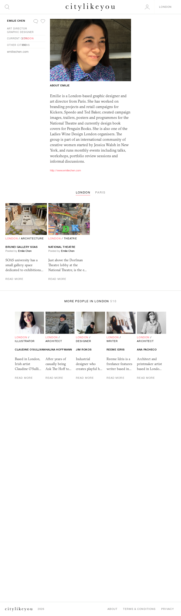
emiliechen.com (18, 51)
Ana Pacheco (146, 349)
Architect (53, 341)
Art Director (17, 28)
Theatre (70, 238)
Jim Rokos (83, 349)
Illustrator (25, 341)
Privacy (167, 609)
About (112, 609)
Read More (14, 279)
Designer (83, 341)
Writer (112, 341)
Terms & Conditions (139, 609)
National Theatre (61, 247)
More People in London (90, 301)
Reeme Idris (116, 349)
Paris (26, 45)
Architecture (32, 238)
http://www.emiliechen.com (65, 170)
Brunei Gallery (21, 247)
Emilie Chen (16, 20)
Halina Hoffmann (58, 349)
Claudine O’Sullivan (30, 349)
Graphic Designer (20, 32)
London (28, 38)
